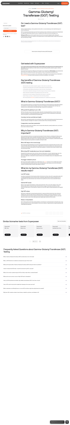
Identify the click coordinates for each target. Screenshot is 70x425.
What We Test (26, 3)
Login (58, 3)
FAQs (43, 3)
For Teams (47, 3)
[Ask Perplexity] (61, 213)
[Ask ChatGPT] (57, 213)
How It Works (20, 3)
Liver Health (34, 8)
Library (29, 8)
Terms (15, 33)
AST (33, 97)
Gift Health (37, 3)
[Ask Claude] (47, 213)
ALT (31, 97)
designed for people (24, 75)
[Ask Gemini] (50, 213)
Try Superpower (65, 3)
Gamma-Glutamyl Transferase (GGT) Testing (45, 8)
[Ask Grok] (54, 213)
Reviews (32, 3)
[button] (33, 3)
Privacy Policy (5, 34)
